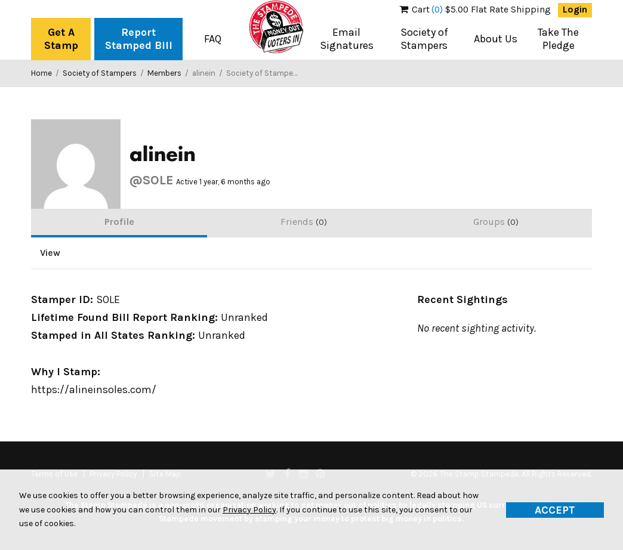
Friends (303, 221)
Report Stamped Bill (138, 39)
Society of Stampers (424, 39)
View (50, 253)
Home (41, 73)
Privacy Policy (249, 510)
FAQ (212, 38)
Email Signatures (347, 39)
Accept (555, 510)
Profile (119, 221)
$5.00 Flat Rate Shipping (475, 9)
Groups (496, 221)
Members (164, 73)
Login (575, 9)
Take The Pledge (558, 39)
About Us (495, 38)
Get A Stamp (61, 39)
